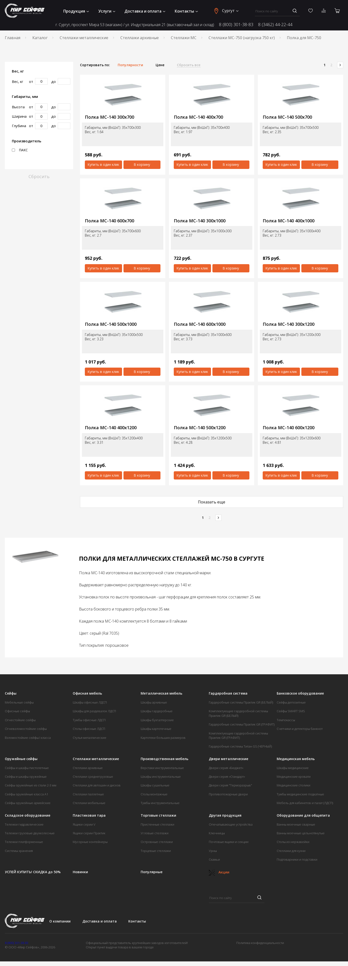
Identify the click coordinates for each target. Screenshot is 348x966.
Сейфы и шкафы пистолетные (27, 768)
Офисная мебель (87, 693)
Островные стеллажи (157, 842)
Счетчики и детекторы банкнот (300, 728)
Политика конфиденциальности (260, 943)
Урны (213, 851)
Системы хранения (19, 851)
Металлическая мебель (161, 693)
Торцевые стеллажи (156, 851)
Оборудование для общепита (303, 815)
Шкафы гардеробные (157, 711)
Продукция (76, 11)
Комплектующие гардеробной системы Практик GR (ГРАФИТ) (238, 735)
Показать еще (211, 502)
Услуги (106, 11)
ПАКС (20, 150)
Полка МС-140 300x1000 (199, 220)
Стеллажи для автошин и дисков (97, 785)
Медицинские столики (293, 785)
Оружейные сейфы (21, 759)
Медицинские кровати (294, 776)
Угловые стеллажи (154, 833)
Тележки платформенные (24, 842)
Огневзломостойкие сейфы (26, 728)
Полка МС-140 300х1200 (288, 324)
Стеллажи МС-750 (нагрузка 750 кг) (242, 37)
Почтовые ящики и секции (228, 842)
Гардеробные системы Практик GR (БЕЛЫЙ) (241, 702)
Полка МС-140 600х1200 (288, 427)
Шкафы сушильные (155, 785)
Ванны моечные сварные (296, 824)
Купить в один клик (103, 164)
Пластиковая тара (89, 815)
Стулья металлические (89, 737)
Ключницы (217, 833)
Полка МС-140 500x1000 (111, 324)
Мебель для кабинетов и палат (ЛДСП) (305, 803)
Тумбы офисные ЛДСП (89, 720)
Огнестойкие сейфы (20, 720)
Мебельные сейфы (19, 702)
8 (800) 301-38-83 (236, 24)
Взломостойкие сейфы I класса (28, 737)
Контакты (186, 11)
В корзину (142, 164)
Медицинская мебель (296, 759)
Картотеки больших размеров (163, 737)
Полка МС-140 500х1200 (199, 427)
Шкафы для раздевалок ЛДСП (94, 711)
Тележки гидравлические (24, 824)
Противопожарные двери (228, 794)
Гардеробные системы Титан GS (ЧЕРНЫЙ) (240, 746)
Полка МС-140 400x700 (198, 117)
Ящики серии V (84, 824)
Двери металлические (228, 759)
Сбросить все (188, 65)
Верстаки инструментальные (162, 768)
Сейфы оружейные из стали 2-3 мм (30, 785)
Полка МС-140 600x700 (109, 220)
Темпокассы (286, 720)
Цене (160, 65)
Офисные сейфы (17, 711)
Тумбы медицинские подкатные (300, 794)
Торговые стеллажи (158, 815)
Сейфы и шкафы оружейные (26, 776)
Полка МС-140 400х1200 (111, 427)
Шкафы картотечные (156, 728)
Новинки (80, 872)
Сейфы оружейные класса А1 (26, 794)
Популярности (130, 65)
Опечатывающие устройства (231, 824)
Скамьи (214, 859)
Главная (12, 37)
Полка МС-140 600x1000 (199, 324)
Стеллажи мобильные (89, 803)
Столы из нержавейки (293, 842)
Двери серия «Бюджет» (226, 768)
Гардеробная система (228, 693)
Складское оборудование (27, 815)
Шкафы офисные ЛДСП (90, 702)
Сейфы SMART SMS (291, 711)
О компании (60, 921)
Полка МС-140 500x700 (287, 117)
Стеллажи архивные (139, 37)
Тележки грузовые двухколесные (30, 833)
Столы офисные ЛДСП (89, 728)
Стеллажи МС (183, 37)
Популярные (151, 872)
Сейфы (10, 693)
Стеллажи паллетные (88, 794)
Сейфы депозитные (291, 702)
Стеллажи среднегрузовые (93, 776)
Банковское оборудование (300, 693)
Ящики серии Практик (89, 833)
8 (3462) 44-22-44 (275, 24)
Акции (219, 872)
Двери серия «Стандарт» (227, 776)
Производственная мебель (164, 759)
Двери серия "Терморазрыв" (230, 785)
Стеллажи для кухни (291, 851)
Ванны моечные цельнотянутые (301, 833)
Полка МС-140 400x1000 (288, 220)
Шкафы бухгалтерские (157, 720)
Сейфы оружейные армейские (28, 803)
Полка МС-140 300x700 (109, 117)
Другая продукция (225, 815)
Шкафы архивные (154, 702)
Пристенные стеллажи (157, 824)
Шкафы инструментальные (161, 776)
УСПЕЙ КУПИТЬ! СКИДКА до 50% (33, 872)
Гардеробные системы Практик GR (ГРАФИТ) (242, 724)
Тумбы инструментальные (160, 803)
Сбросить (39, 176)
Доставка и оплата (144, 11)
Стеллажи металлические (84, 37)
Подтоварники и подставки (297, 859)
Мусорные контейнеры (90, 842)
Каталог (40, 37)
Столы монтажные (154, 794)
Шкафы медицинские (293, 768)
